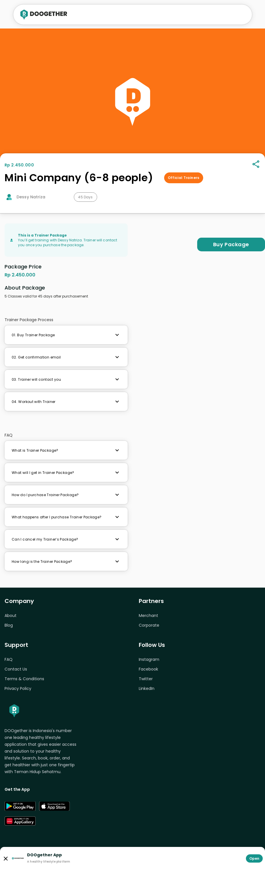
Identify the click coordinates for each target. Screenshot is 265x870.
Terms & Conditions (24, 679)
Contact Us (16, 669)
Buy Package (231, 244)
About (11, 615)
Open (254, 858)
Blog (9, 625)
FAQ (9, 659)
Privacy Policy (18, 688)
